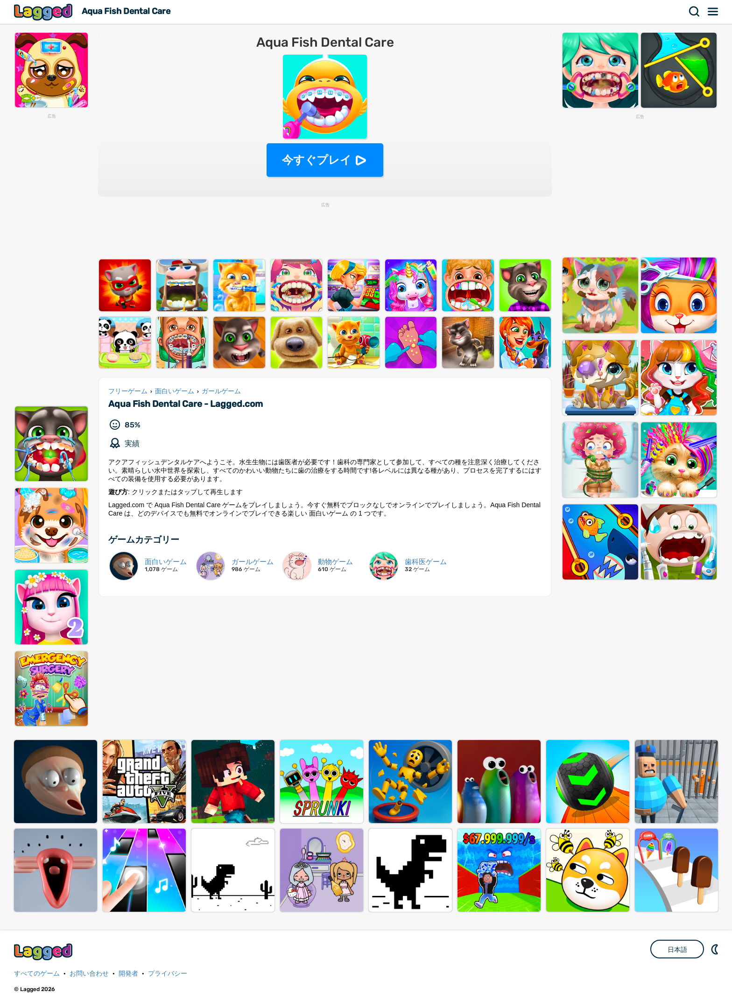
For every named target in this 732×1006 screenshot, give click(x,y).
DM (715, 949)
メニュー (713, 11)
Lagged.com (44, 952)
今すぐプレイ (317, 160)
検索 (694, 11)
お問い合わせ (89, 974)
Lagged (44, 12)
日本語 (677, 949)
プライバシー (167, 974)
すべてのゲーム (37, 974)
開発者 (128, 974)
